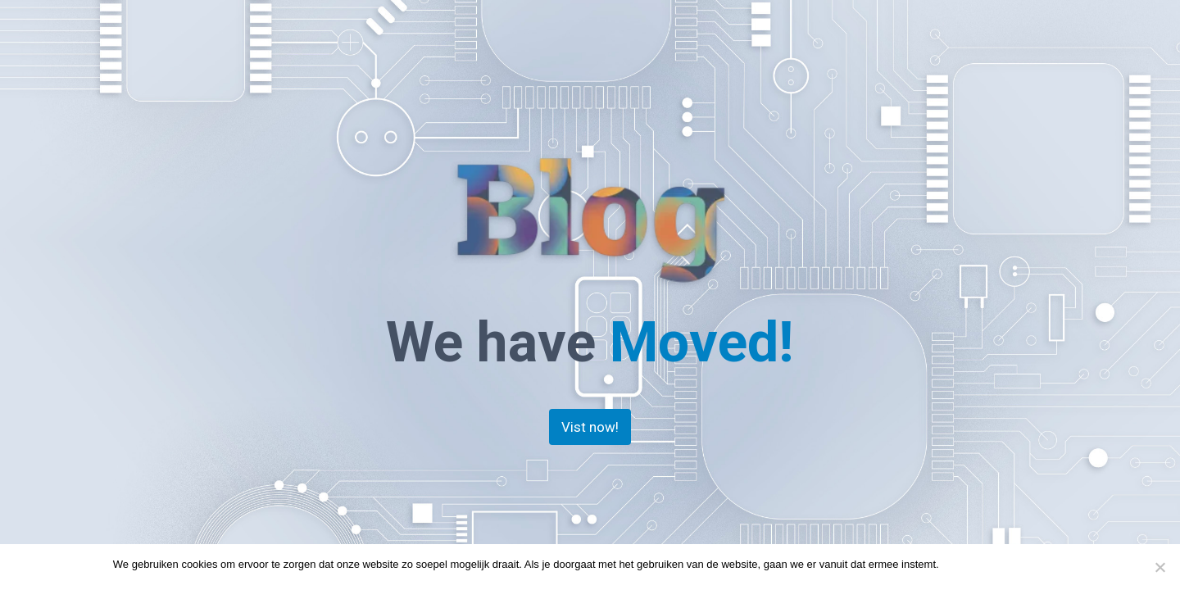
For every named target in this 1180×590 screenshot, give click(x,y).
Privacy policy (1034, 564)
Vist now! (590, 427)
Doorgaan (970, 564)
